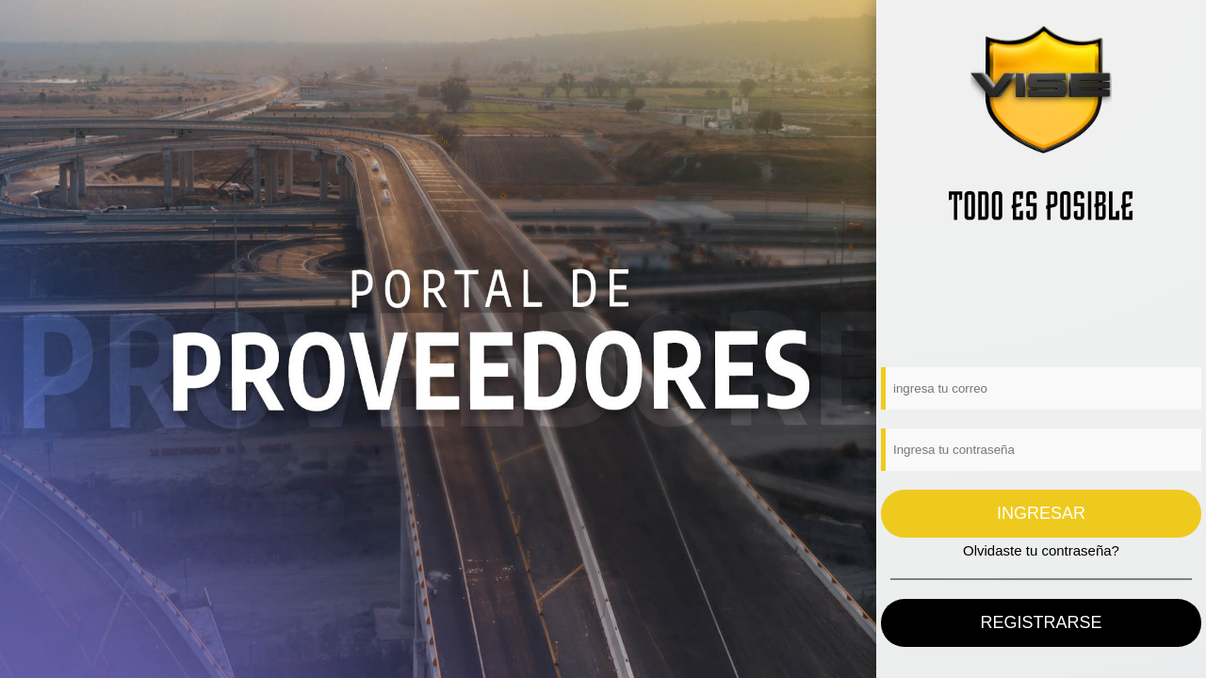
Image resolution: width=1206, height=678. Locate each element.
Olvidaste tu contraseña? (1041, 550)
